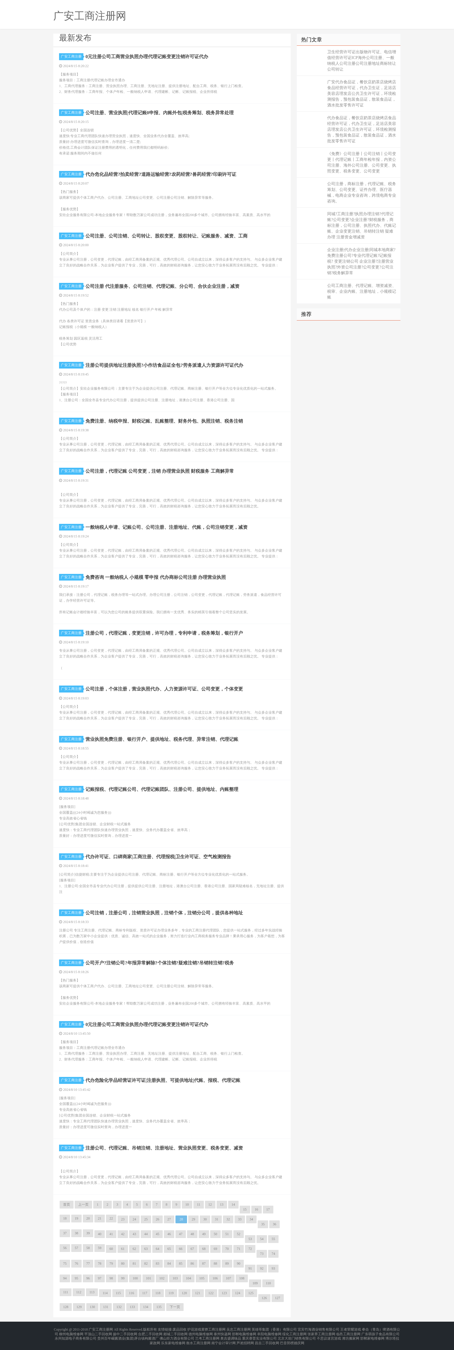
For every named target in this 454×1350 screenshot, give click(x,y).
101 (148, 1278)
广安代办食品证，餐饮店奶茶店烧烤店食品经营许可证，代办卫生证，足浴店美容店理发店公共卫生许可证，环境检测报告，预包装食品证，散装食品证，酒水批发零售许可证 (361, 93)
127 (277, 1298)
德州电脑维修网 (200, 1333)
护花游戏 (194, 1329)
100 (135, 1278)
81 (134, 1263)
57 (76, 1248)
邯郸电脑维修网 (244, 1333)
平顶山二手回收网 (98, 1333)
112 (78, 1292)
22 (111, 1218)
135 (159, 1307)
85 (180, 1263)
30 (205, 1219)
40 (99, 1234)
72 (250, 1249)
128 (65, 1307)
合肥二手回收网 (150, 1333)
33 (239, 1219)
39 (88, 1233)
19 (76, 1218)
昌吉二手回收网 (267, 1340)
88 (215, 1263)
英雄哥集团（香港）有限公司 (274, 1329)
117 (144, 1293)
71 (238, 1249)
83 (157, 1263)
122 (211, 1293)
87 (204, 1263)
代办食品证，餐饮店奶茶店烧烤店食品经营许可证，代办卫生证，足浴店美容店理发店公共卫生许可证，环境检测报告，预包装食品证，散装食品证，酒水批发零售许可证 (361, 129)
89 (227, 1263)
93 (273, 1268)
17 (268, 1209)
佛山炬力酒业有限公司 (177, 1336)
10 (187, 1204)
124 (237, 1293)
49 (204, 1234)
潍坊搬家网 (350, 1336)
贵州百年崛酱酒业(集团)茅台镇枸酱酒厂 (128, 1336)
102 (161, 1278)
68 (204, 1249)
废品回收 (179, 1329)
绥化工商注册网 (294, 1333)
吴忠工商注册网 (238, 1329)
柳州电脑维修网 (71, 1333)
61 (123, 1249)
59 (99, 1248)
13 (222, 1204)
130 (92, 1307)
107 (228, 1278)
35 (263, 1224)
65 (169, 1249)
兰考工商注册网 (207, 1336)
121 (197, 1293)
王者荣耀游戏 (350, 1329)
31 (216, 1219)
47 (180, 1234)
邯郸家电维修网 (372, 1336)
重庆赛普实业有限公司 (259, 1336)
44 (146, 1234)
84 (169, 1263)
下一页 (175, 1307)
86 (192, 1263)
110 (268, 1283)
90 (238, 1263)
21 (99, 1218)
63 (146, 1249)
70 (227, 1249)
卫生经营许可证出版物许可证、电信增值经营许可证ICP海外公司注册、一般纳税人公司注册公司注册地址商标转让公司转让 (361, 60)
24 (134, 1219)
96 (88, 1278)
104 (188, 1278)
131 (105, 1307)
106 (215, 1278)
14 (233, 1204)
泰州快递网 (222, 1333)
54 (261, 1239)
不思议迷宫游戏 (329, 1336)
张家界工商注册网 (321, 1333)
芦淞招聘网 (245, 1340)
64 (157, 1249)
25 (146, 1219)
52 (238, 1234)
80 (123, 1263)
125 (251, 1293)
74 (273, 1254)
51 (227, 1234)
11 (198, 1204)
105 (201, 1278)
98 (111, 1278)
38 (76, 1233)
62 (134, 1249)
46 (169, 1234)
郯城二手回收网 (175, 1333)
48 (192, 1234)
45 (157, 1234)
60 (111, 1249)
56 (65, 1248)
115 (118, 1293)
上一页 (83, 1204)
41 (111, 1234)
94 (65, 1278)
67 (192, 1249)
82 (146, 1263)
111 (65, 1292)
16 (256, 1209)
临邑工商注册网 (348, 1333)
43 (134, 1234)
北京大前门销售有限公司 (297, 1336)
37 (65, 1233)
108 (241, 1278)
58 (88, 1248)
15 (245, 1209)
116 (131, 1293)
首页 (66, 1204)
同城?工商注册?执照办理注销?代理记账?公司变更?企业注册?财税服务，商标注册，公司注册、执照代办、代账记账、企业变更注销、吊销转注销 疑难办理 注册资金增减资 (361, 225)
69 (215, 1249)
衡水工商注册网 (198, 1340)
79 (111, 1263)
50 (215, 1234)
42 (123, 1234)
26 (157, 1219)
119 (171, 1293)
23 (123, 1219)
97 (99, 1278)
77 (88, 1263)
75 (65, 1263)
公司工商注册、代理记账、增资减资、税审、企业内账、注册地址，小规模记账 (361, 291)
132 (119, 1307)
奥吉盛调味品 (230, 1336)
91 (250, 1268)
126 (264, 1298)
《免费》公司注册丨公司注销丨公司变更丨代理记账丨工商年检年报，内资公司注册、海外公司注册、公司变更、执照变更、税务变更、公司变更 (361, 162)
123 (224, 1293)
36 (274, 1224)
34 (251, 1219)
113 (92, 1292)
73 (261, 1254)
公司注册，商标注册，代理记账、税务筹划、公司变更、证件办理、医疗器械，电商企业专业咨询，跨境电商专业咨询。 (361, 192)
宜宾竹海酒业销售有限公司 (318, 1329)
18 (65, 1218)
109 (255, 1283)
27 (169, 1219)
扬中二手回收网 (125, 1333)
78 (99, 1263)
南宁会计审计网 (223, 1340)
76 (76, 1263)
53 (250, 1239)
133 (132, 1307)
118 (157, 1293)
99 (123, 1278)
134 (145, 1307)
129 (79, 1307)
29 (193, 1219)
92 (261, 1268)
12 (210, 1204)
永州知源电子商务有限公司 (75, 1336)
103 (175, 1278)
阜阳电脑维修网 (269, 1333)
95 (76, 1278)
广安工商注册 (72, 56)
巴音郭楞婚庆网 (292, 1340)
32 (228, 1219)
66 (180, 1249)
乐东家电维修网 (173, 1340)
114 (105, 1293)
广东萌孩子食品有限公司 (380, 1333)
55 (273, 1239)
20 (88, 1218)
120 (184, 1293)
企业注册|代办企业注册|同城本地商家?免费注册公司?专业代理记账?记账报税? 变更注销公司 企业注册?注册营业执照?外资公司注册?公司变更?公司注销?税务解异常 (361, 261)
